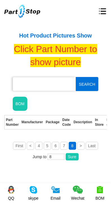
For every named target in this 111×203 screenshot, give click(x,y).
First (19, 146)
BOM (20, 104)
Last (92, 146)
